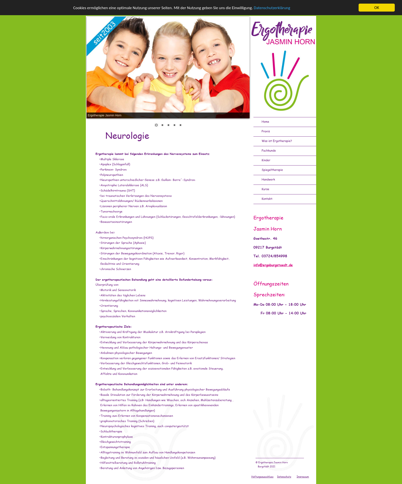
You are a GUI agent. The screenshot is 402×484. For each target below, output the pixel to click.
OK (376, 7)
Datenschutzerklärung (272, 7)
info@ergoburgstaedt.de (273, 265)
